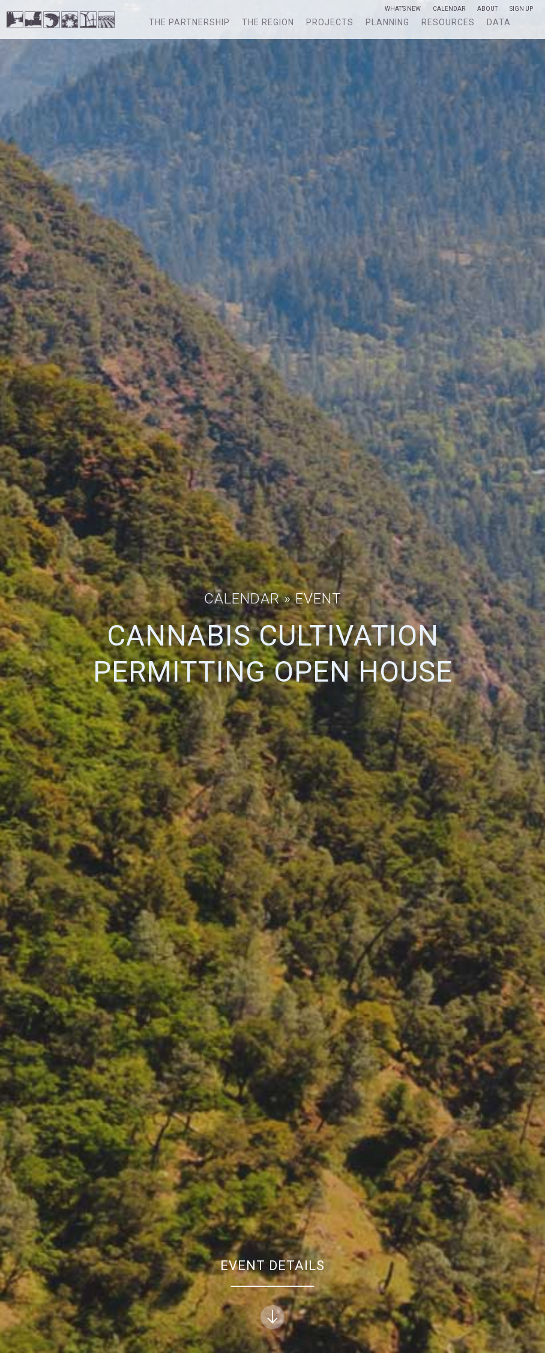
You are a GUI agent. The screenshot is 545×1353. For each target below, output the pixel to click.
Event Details (272, 1294)
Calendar (449, 9)
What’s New (403, 9)
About (487, 9)
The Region (268, 22)
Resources (448, 22)
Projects (330, 22)
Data (499, 22)
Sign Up (521, 9)
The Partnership (189, 22)
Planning (387, 22)
